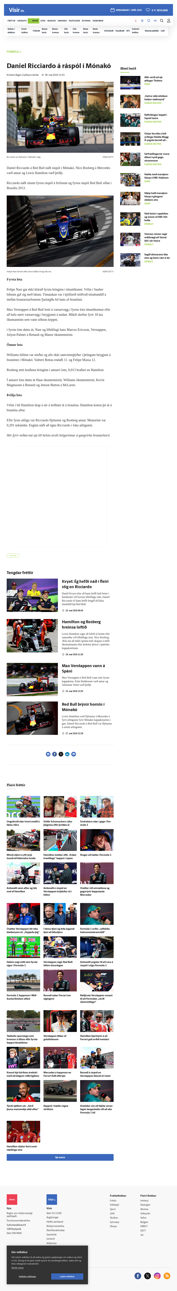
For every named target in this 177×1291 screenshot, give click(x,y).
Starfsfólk (52, 1235)
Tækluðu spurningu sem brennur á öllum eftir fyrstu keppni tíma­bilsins (22, 1039)
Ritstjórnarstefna (55, 1226)
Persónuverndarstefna (18, 1221)
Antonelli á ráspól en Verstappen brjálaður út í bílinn (57, 891)
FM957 (144, 1226)
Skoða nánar (17, 1268)
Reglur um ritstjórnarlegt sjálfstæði (19, 1215)
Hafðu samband (55, 1222)
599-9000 (17, 1233)
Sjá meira (60, 1157)
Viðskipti (114, 1205)
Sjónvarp (114, 1222)
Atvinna (144, 1209)
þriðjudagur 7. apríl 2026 (129, 10)
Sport (113, 1209)
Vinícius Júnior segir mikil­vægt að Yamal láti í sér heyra (155, 237)
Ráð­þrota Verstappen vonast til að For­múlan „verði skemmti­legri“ (96, 999)
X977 (143, 1231)
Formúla (13, 556)
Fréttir (113, 1201)
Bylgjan (144, 1222)
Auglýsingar (53, 1217)
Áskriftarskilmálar (56, 1230)
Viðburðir (145, 1214)
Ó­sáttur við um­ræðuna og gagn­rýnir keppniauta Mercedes (94, 891)
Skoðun (114, 1218)
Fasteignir (145, 1205)
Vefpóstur (52, 1243)
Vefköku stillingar (27, 1276)
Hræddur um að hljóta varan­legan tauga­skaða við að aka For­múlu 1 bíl (96, 1109)
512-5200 (57, 1213)
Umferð (51, 1239)
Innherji (144, 1201)
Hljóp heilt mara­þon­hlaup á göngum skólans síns (156, 196)
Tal (141, 1235)
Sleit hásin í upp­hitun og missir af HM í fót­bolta (156, 217)
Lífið (112, 1214)
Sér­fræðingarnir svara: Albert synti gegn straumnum (157, 157)
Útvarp (113, 1226)
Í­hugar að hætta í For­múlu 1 (95, 855)
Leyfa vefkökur (67, 1276)
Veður (143, 1218)
